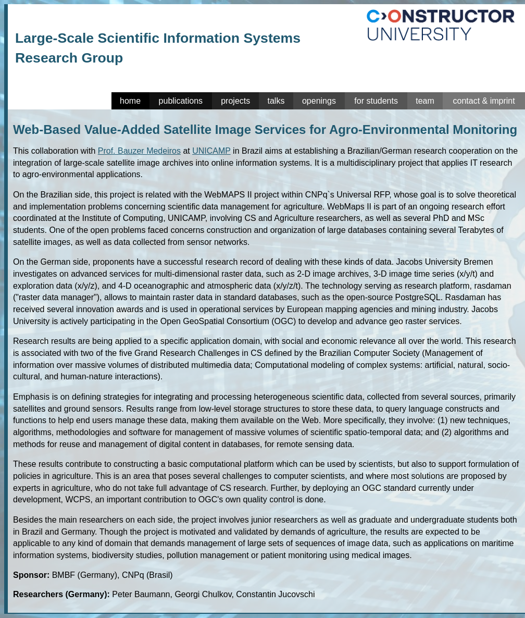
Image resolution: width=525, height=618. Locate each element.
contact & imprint (484, 100)
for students (376, 100)
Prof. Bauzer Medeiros (139, 150)
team (425, 100)
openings (319, 100)
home (130, 100)
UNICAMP (211, 150)
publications (181, 100)
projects (235, 100)
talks (276, 100)
